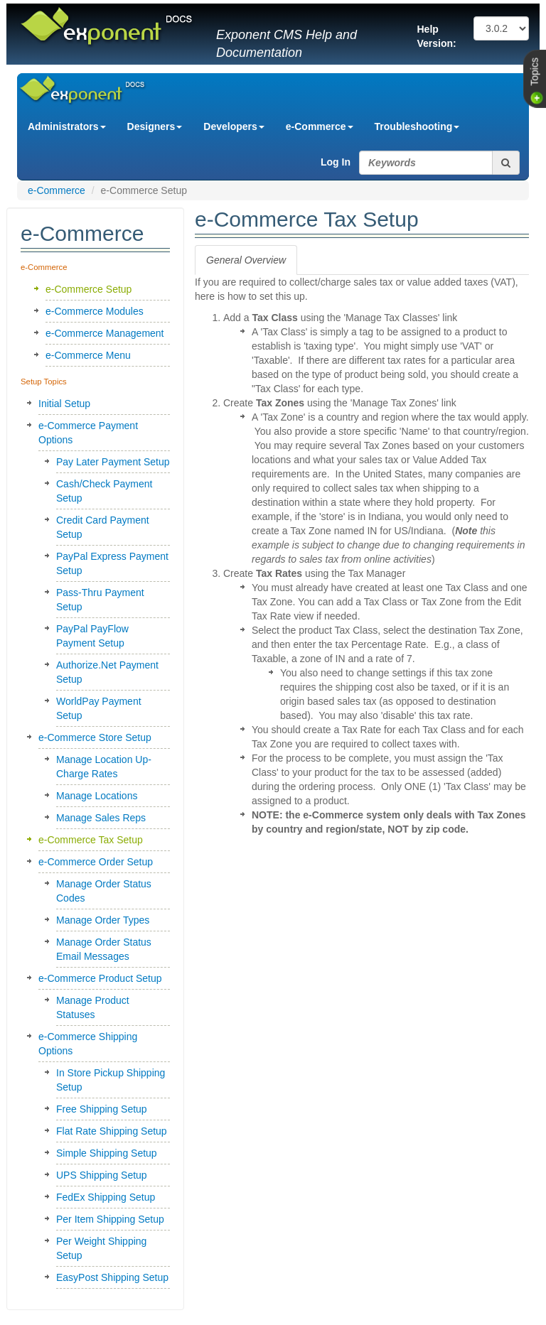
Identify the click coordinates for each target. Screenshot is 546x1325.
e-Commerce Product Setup (100, 978)
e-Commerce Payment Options (88, 432)
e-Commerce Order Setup (95, 861)
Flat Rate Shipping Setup (111, 1131)
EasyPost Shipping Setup (112, 1277)
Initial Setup (64, 403)
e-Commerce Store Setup (94, 737)
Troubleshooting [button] (417, 126)
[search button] (506, 163)
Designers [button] (155, 126)
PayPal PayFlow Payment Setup (92, 636)
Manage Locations (96, 795)
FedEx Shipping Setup (105, 1197)
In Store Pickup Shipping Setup (110, 1080)
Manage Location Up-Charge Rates (103, 766)
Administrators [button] (67, 126)
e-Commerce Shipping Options (87, 1043)
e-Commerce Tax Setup (90, 839)
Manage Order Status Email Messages (103, 949)
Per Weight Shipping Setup (101, 1248)
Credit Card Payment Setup (102, 527)
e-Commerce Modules (95, 311)
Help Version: (436, 36)
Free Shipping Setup (101, 1109)
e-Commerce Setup (89, 289)
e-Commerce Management (105, 333)
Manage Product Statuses (92, 1007)
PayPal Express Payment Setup (112, 563)
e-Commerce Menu (88, 355)
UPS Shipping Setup (101, 1175)
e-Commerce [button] (319, 126)
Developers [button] (233, 126)
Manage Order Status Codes (103, 891)
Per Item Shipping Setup (110, 1219)
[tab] (246, 260)
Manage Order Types (102, 920)
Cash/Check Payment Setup (104, 491)
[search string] (426, 163)
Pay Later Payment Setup (113, 461)
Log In (335, 162)
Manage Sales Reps (101, 817)
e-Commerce (56, 190)
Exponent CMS (65, 83)
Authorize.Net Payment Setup (107, 672)
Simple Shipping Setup (106, 1153)
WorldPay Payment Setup (98, 708)
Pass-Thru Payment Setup (100, 599)
